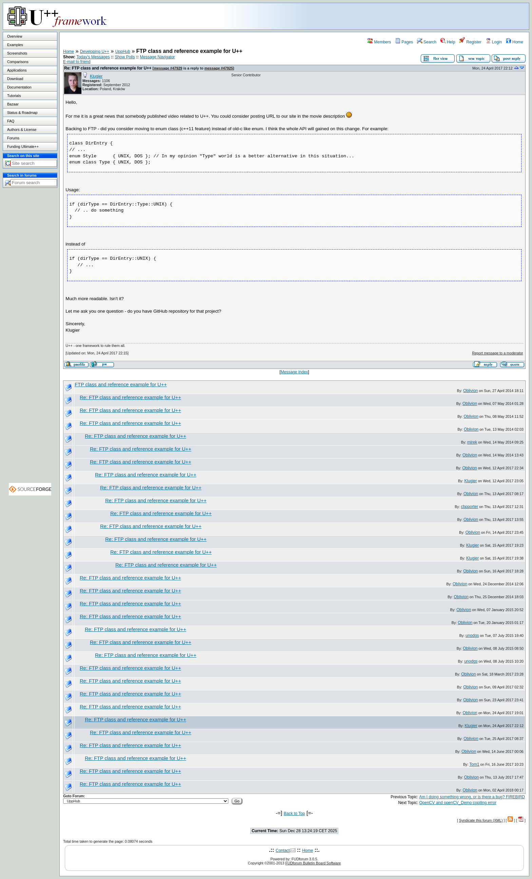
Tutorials (14, 96)
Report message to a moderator (497, 353)
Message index (294, 372)
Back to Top (294, 813)
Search (426, 42)
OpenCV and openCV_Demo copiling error (457, 802)
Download (15, 79)
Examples (15, 45)
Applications (16, 70)
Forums (13, 138)
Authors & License (21, 130)
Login (494, 42)
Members (379, 42)
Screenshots (17, 53)
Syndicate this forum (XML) (481, 820)
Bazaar (13, 104)
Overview (14, 36)
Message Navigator (157, 57)
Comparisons (17, 62)
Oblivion (470, 390)
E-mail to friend (77, 61)
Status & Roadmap (22, 113)
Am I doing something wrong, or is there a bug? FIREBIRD (472, 797)
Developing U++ (94, 51)
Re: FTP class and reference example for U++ (107, 68)
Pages (404, 42)
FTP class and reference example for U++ (121, 384)
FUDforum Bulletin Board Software (313, 863)
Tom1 (474, 764)
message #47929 (168, 68)
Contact (283, 850)
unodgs (472, 635)
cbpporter (469, 506)
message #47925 (218, 68)
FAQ (10, 121)
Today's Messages (93, 57)
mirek (472, 442)
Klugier (96, 76)
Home (514, 42)
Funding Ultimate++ (23, 146)
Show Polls (125, 57)
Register (470, 42)
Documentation (19, 87)
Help (447, 42)
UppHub (122, 51)
